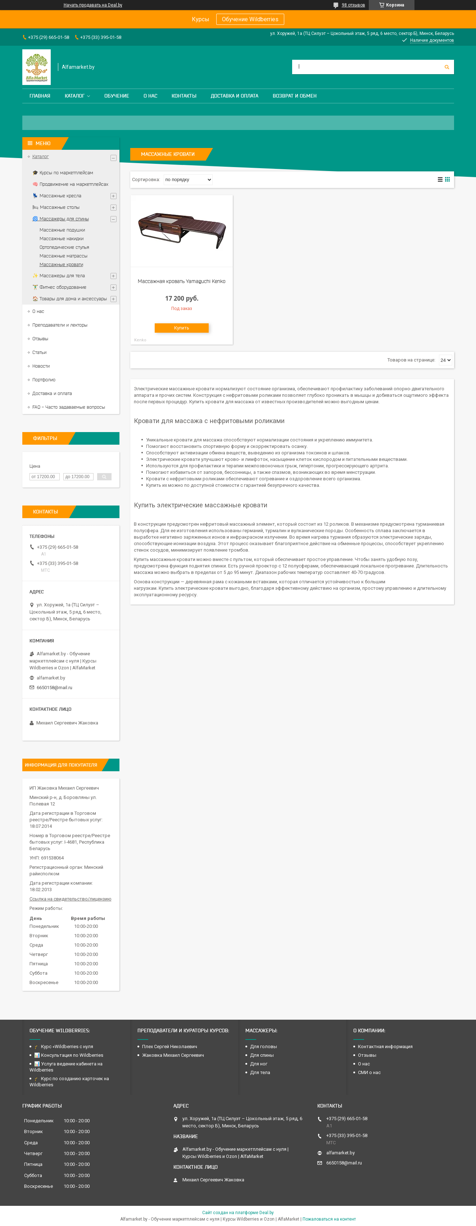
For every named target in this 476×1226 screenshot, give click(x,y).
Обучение (116, 96)
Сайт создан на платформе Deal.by (238, 1212)
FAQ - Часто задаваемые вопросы (68, 407)
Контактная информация (385, 1046)
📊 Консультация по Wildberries (68, 1055)
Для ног (258, 1063)
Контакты (184, 96)
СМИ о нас (369, 1072)
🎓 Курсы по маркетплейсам (62, 172)
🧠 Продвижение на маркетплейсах (70, 184)
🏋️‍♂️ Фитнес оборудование (59, 287)
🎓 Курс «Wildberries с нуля (63, 1046)
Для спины (262, 1055)
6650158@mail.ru (54, 687)
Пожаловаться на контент (329, 1219)
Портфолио (43, 379)
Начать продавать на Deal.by (93, 5)
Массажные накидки (61, 238)
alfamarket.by (51, 678)
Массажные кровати (61, 264)
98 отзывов (353, 5)
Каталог (75, 96)
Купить (181, 328)
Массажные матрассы (63, 256)
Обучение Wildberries (250, 19)
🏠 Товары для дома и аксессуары (69, 298)
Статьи (39, 352)
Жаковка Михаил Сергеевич (173, 1055)
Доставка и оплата (234, 96)
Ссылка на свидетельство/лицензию (71, 899)
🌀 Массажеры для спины (60, 218)
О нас (150, 96)
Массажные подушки (62, 230)
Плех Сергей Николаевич (170, 1046)
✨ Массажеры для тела (58, 275)
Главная (40, 96)
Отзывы (40, 338)
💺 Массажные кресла (56, 195)
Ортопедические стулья (64, 247)
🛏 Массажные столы (56, 207)
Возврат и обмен (295, 96)
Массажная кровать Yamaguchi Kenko (182, 281)
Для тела (260, 1072)
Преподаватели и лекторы (59, 325)
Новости (41, 366)
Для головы (263, 1046)
